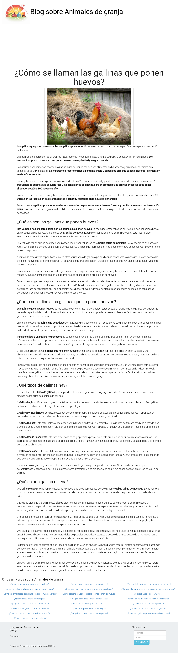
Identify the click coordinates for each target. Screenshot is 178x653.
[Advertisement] (89, 44)
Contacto (14, 636)
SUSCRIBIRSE (142, 642)
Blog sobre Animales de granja (76, 12)
